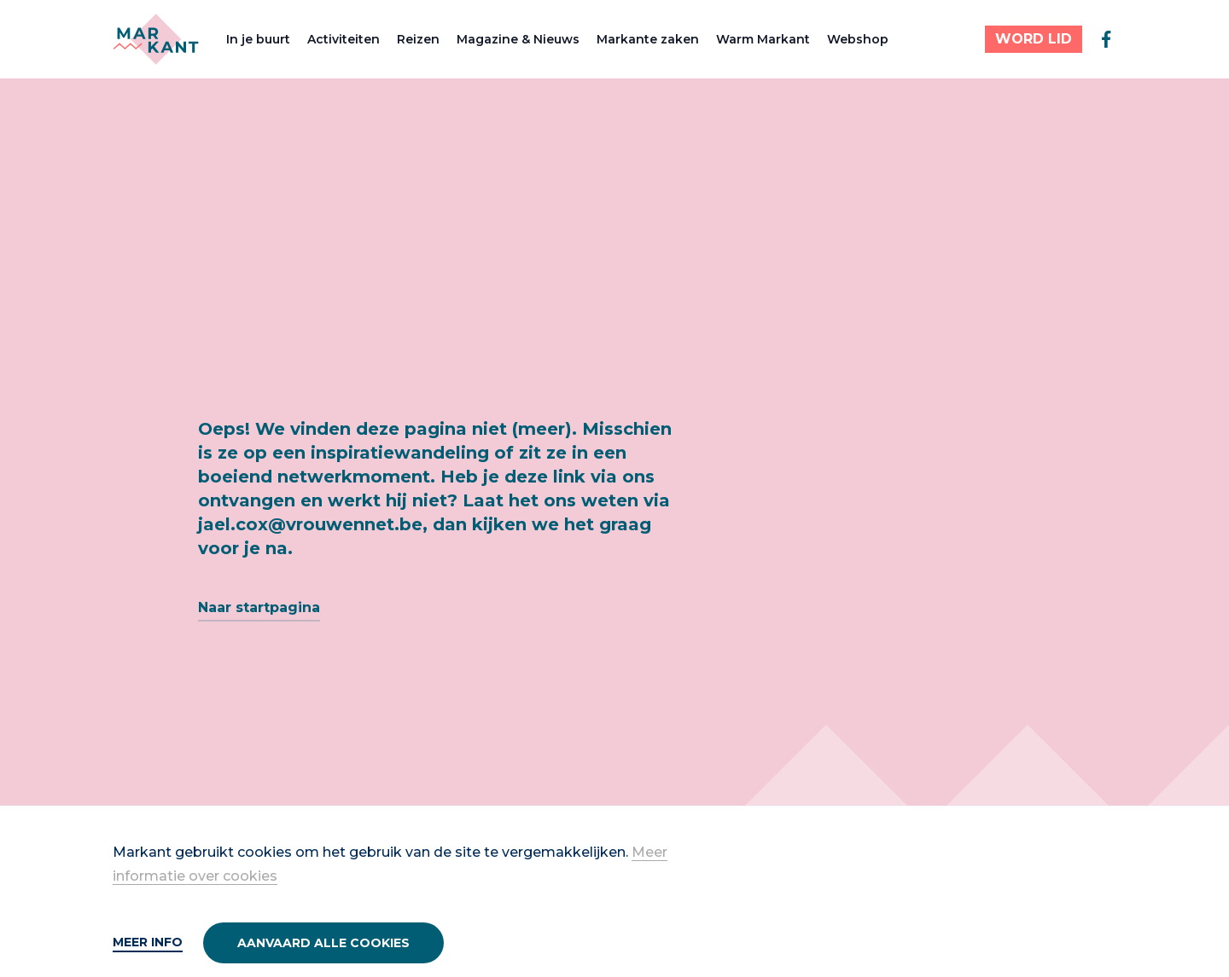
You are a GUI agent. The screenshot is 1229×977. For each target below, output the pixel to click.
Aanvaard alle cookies (323, 943)
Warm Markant (763, 39)
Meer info (148, 942)
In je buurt (258, 39)
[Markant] (156, 39)
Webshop (857, 39)
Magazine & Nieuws (518, 39)
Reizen (418, 39)
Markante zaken (648, 39)
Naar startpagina (259, 607)
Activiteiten (343, 39)
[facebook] (1106, 39)
